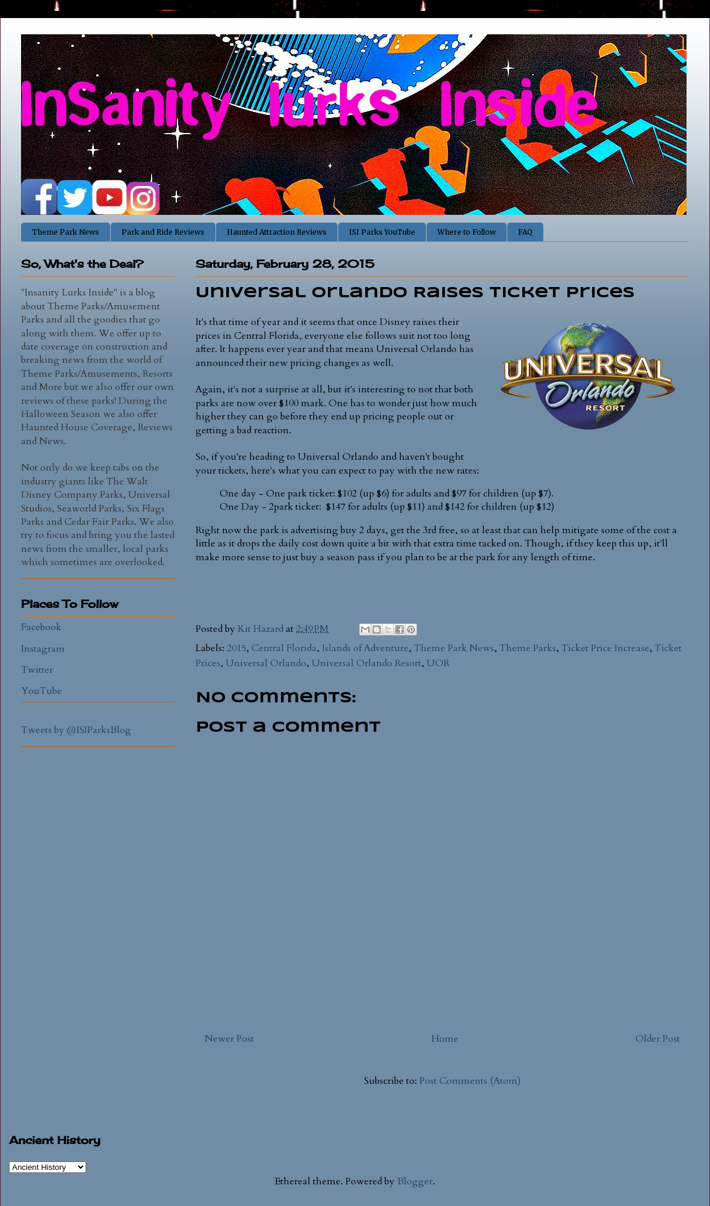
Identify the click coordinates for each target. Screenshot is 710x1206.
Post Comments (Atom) (469, 1080)
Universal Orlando (266, 663)
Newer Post (229, 1038)
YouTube (41, 690)
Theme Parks (527, 648)
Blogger (415, 1181)
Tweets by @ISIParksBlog (76, 730)
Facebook (41, 627)
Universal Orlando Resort (366, 663)
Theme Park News (65, 232)
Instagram (43, 648)
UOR (438, 663)
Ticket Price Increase (605, 648)
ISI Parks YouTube (382, 232)
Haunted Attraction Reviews (277, 232)
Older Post (657, 1038)
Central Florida (284, 648)
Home (444, 1038)
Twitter (37, 669)
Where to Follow (466, 232)
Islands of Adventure (365, 648)
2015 (236, 648)
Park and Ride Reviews (163, 232)
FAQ (525, 232)
